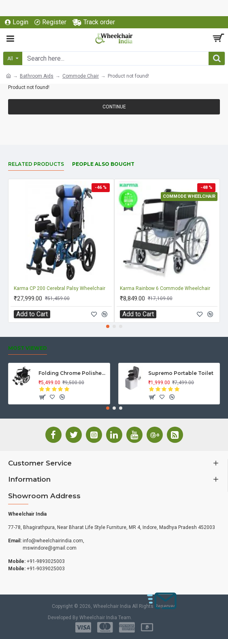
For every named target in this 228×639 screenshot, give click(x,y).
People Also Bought (103, 164)
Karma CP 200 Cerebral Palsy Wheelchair (59, 288)
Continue (114, 107)
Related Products (36, 164)
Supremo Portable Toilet (180, 373)
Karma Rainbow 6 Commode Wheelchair (165, 288)
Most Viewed (27, 348)
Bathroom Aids (36, 76)
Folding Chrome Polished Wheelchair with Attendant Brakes (72, 373)
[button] (107, 326)
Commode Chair (80, 76)
